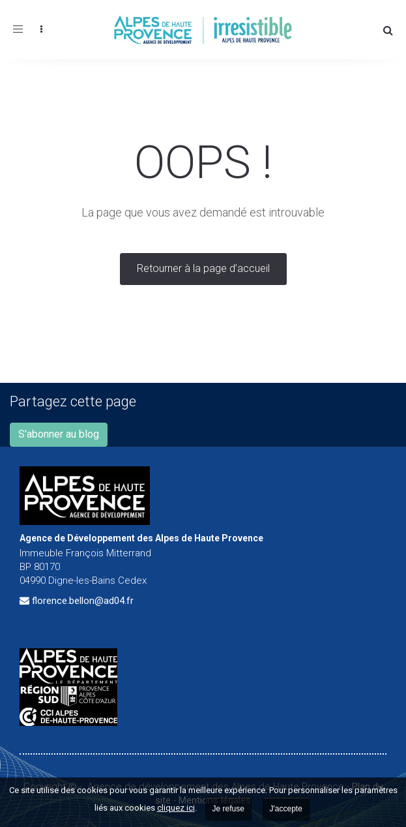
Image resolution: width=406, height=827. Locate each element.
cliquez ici (176, 808)
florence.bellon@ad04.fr (83, 601)
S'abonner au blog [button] (58, 434)
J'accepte (286, 808)
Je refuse (228, 808)
